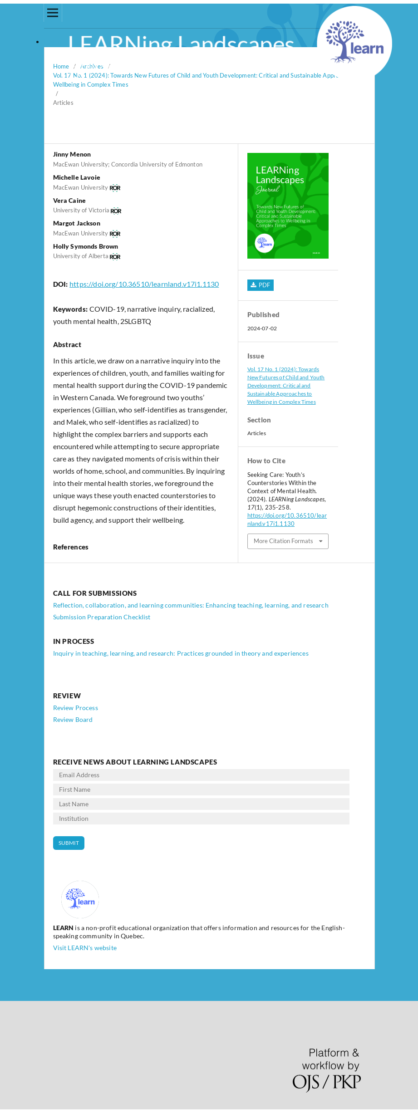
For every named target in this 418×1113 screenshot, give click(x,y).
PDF (263, 285)
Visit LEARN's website (85, 947)
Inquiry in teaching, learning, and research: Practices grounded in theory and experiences (181, 653)
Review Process (75, 707)
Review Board (73, 719)
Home (61, 66)
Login (53, 41)
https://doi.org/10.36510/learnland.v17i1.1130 (144, 283)
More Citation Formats (283, 540)
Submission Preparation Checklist (102, 617)
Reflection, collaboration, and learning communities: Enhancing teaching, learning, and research (191, 605)
